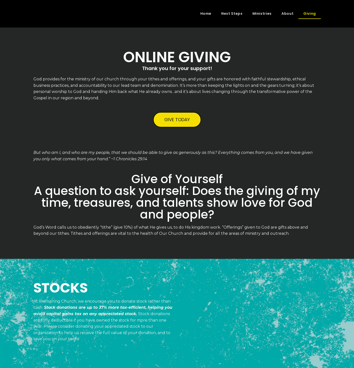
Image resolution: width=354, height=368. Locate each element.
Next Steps (231, 13)
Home (206, 13)
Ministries (262, 13)
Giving (309, 13)
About (287, 13)
